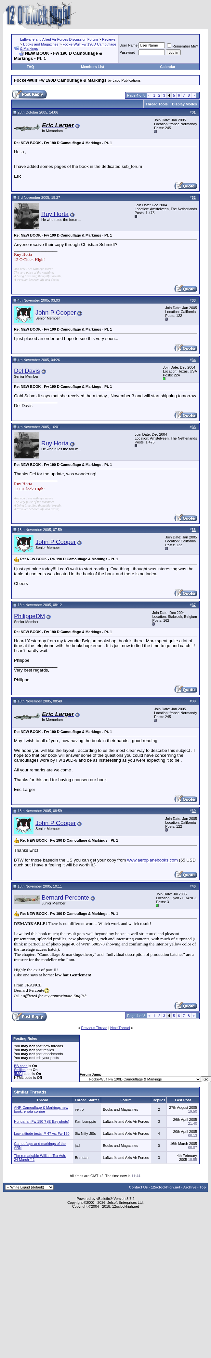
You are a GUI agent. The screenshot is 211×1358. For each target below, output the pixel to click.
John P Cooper (55, 312)
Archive (189, 1187)
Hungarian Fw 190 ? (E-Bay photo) (41, 1121)
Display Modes (184, 104)
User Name (129, 45)
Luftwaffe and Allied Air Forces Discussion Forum (59, 39)
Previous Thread (94, 1028)
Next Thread (120, 1028)
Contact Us (138, 1187)
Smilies (19, 1070)
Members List (92, 67)
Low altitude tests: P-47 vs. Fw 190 (42, 1133)
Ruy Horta (55, 213)
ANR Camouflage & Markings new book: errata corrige (41, 1109)
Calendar (167, 67)
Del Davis (27, 370)
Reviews (109, 39)
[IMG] (18, 1074)
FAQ (30, 67)
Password (127, 52)
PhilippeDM (29, 616)
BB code (21, 1066)
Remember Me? (182, 46)
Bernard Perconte (65, 897)
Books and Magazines (40, 44)
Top (203, 1187)
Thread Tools (157, 104)
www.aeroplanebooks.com (152, 860)
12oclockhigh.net (165, 1187)
